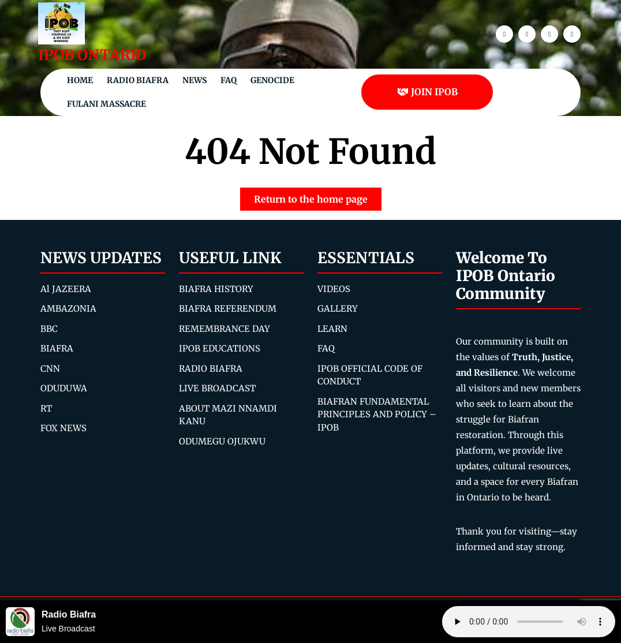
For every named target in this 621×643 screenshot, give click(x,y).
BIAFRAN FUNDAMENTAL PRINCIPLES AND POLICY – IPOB (376, 414)
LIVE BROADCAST (217, 388)
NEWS (194, 80)
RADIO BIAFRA (210, 368)
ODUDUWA (63, 388)
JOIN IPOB (427, 92)
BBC (49, 328)
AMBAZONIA (68, 308)
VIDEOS (333, 288)
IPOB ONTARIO (92, 55)
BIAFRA (56, 348)
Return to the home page (317, 196)
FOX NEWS (63, 428)
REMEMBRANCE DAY (224, 328)
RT (46, 408)
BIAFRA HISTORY (216, 288)
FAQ (228, 80)
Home (80, 80)
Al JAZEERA (65, 288)
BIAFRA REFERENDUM (227, 308)
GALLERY (337, 308)
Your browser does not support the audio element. (528, 621)
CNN (50, 368)
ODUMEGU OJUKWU (222, 441)
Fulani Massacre (106, 104)
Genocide (272, 80)
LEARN (332, 328)
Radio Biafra (138, 80)
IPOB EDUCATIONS (219, 348)
